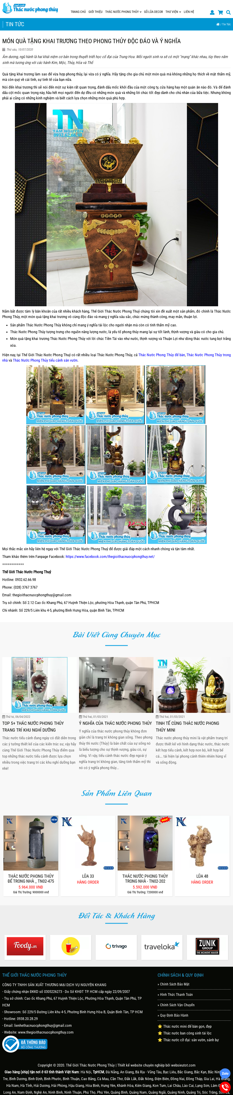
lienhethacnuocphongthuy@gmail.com (43, 1025)
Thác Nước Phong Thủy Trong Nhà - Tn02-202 (145, 879)
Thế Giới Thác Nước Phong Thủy (90, 1065)
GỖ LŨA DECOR (153, 12)
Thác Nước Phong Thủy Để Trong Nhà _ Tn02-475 (31, 879)
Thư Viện (173, 12)
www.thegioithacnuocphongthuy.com (46, 1032)
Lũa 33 (88, 876)
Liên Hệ (189, 12)
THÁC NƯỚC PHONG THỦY (123, 12)
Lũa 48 (202, 876)
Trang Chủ (78, 12)
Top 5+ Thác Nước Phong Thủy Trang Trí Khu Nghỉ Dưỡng (33, 727)
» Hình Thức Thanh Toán (175, 994)
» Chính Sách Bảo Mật (173, 984)
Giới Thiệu (96, 12)
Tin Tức (226, 24)
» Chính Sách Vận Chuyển (176, 1005)
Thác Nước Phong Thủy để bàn (161, 355)
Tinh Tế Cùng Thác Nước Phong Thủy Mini (187, 727)
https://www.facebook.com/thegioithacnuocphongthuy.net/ (110, 556)
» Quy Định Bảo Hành (173, 1015)
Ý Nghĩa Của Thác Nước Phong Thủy (115, 723)
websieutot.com (183, 1065)
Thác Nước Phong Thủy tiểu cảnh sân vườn (45, 360)
